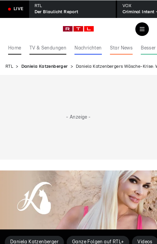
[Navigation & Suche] (142, 29)
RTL (9, 66)
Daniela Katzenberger (44, 66)
